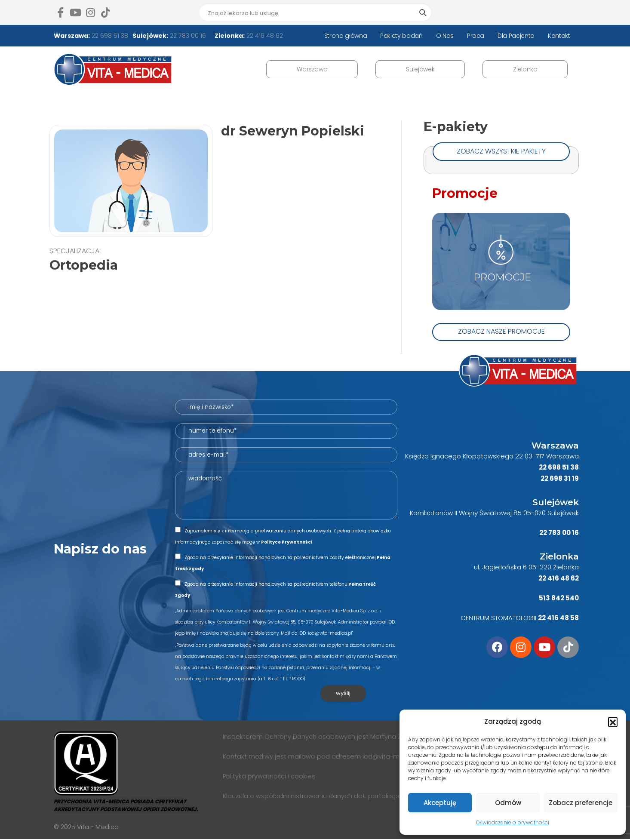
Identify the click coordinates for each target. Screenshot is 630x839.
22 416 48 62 (264, 35)
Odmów (508, 802)
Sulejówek (420, 69)
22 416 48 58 (558, 617)
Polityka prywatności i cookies (269, 776)
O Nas (445, 35)
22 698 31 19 (560, 478)
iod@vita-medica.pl (393, 756)
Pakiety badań (401, 35)
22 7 (545, 532)
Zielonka (525, 69)
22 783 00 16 (187, 35)
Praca (475, 35)
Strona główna (345, 35)
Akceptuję (440, 802)
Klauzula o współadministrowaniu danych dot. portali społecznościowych (337, 796)
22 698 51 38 (109, 35)
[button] (612, 721)
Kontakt (559, 35)
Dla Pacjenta (516, 35)
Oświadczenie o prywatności (512, 822)
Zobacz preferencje (580, 802)
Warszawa (312, 69)
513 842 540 (559, 597)
